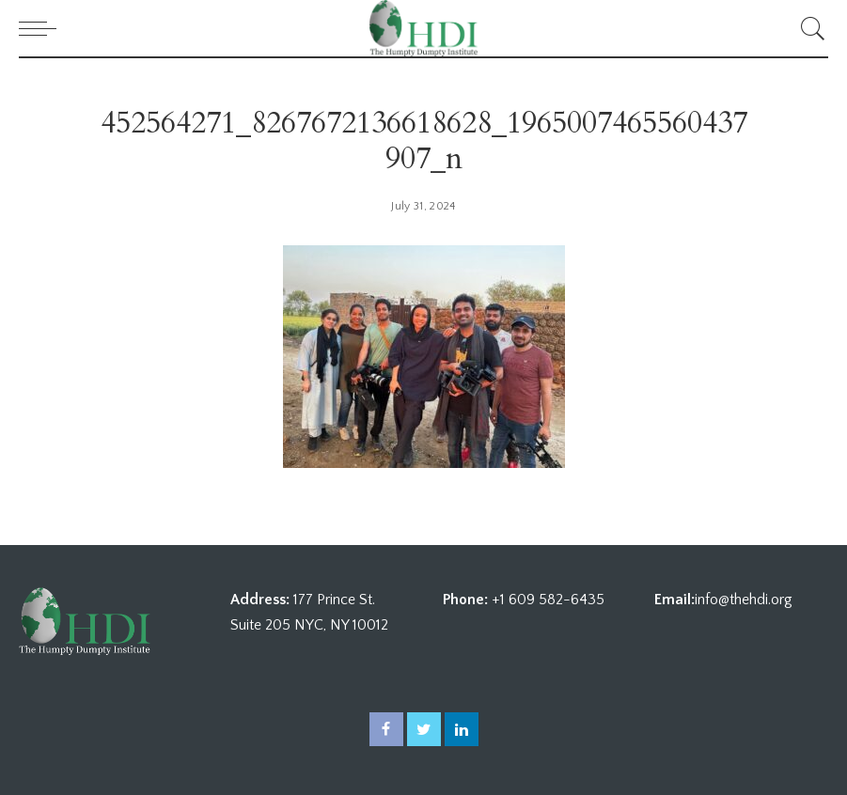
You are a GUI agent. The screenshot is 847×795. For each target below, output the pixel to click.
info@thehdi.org (743, 599)
